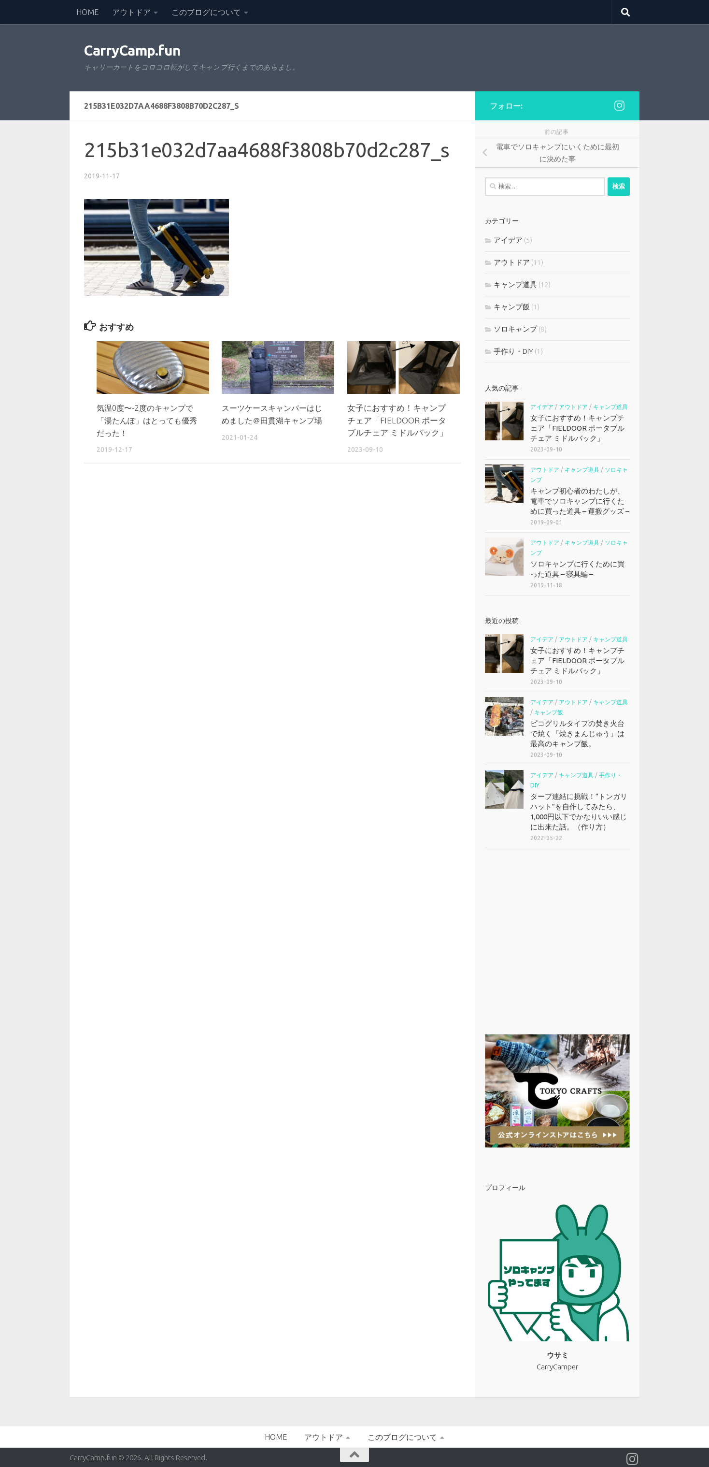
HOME (87, 12)
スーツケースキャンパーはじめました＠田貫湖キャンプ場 (271, 420)
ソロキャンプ (515, 329)
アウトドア (131, 12)
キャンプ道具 (515, 284)
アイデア (508, 240)
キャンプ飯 (512, 307)
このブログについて (206, 12)
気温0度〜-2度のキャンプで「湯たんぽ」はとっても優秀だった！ (148, 420)
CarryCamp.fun (132, 51)
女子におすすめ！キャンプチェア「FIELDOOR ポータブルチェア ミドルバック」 (397, 420)
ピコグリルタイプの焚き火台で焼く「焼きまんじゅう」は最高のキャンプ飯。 (577, 733)
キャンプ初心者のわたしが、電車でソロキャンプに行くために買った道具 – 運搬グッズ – (579, 501)
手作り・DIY (513, 351)
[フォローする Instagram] (619, 105)
